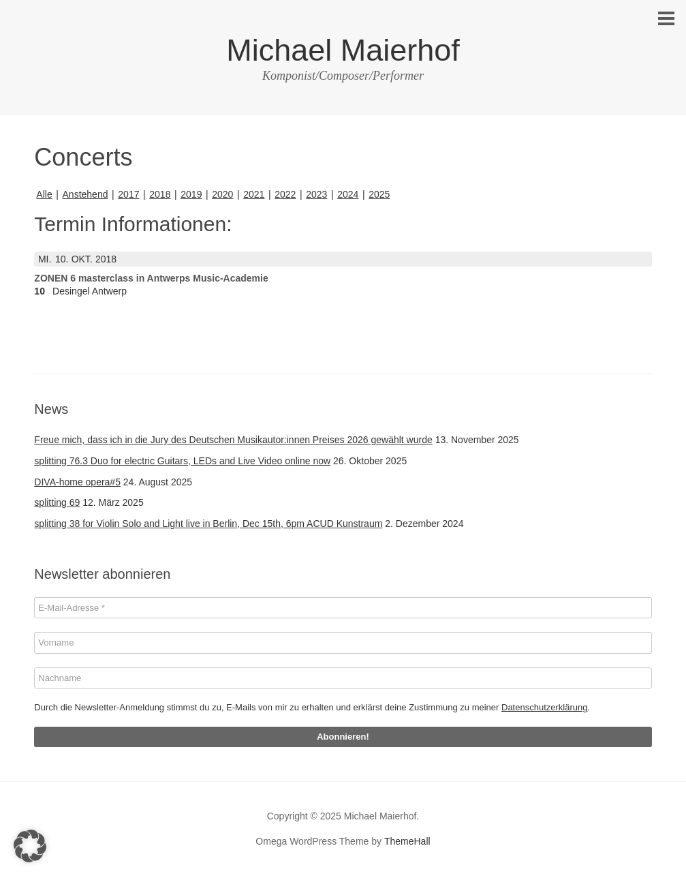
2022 (285, 194)
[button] (30, 846)
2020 (222, 194)
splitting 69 (57, 502)
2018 (159, 194)
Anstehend (85, 194)
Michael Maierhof (343, 50)
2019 (191, 194)
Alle (44, 194)
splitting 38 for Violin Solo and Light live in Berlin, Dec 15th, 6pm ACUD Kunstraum (208, 523)
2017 (128, 194)
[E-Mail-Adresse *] (342, 608)
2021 (253, 194)
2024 (347, 194)
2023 (316, 194)
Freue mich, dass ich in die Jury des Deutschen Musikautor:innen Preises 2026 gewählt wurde (233, 439)
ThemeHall (407, 841)
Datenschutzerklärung (544, 707)
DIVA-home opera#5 (77, 482)
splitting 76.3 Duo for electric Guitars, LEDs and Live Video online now (182, 460)
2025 (379, 194)
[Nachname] (342, 678)
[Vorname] (342, 643)
